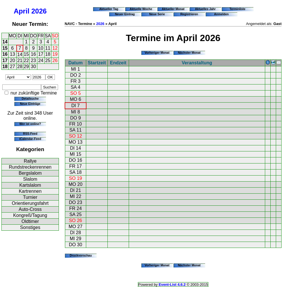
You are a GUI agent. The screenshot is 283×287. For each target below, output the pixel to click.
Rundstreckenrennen (30, 167)
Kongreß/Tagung (30, 215)
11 (47, 48)
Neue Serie (157, 14)
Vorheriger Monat (157, 52)
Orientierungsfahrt (30, 203)
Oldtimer (30, 221)
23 (33, 60)
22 (26, 60)
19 (55, 54)
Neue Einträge (30, 103)
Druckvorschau (81, 255)
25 (47, 60)
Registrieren (189, 14)
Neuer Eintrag (125, 14)
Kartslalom (30, 185)
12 (55, 48)
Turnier (30, 197)
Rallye (30, 161)
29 (26, 66)
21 (19, 60)
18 (47, 54)
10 (40, 48)
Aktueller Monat (173, 9)
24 (40, 60)
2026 (39, 11)
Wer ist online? (30, 124)
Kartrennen (30, 191)
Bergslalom (30, 173)
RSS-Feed (30, 133)
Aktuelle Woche (141, 9)
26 (55, 60)
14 (4, 41)
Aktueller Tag (108, 9)
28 (19, 66)
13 (12, 54)
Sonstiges (30, 227)
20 (12, 60)
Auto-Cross (30, 209)
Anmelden (221, 14)
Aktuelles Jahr (205, 9)
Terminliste (237, 9)
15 (4, 48)
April (22, 11)
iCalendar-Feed (30, 138)
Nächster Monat (189, 52)
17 (40, 54)
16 (4, 54)
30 (33, 66)
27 (12, 66)
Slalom (30, 179)
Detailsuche (30, 98)
